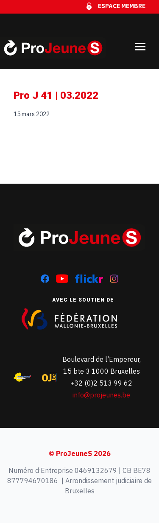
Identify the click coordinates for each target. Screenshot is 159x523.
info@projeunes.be (101, 395)
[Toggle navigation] (140, 41)
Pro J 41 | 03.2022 (56, 95)
